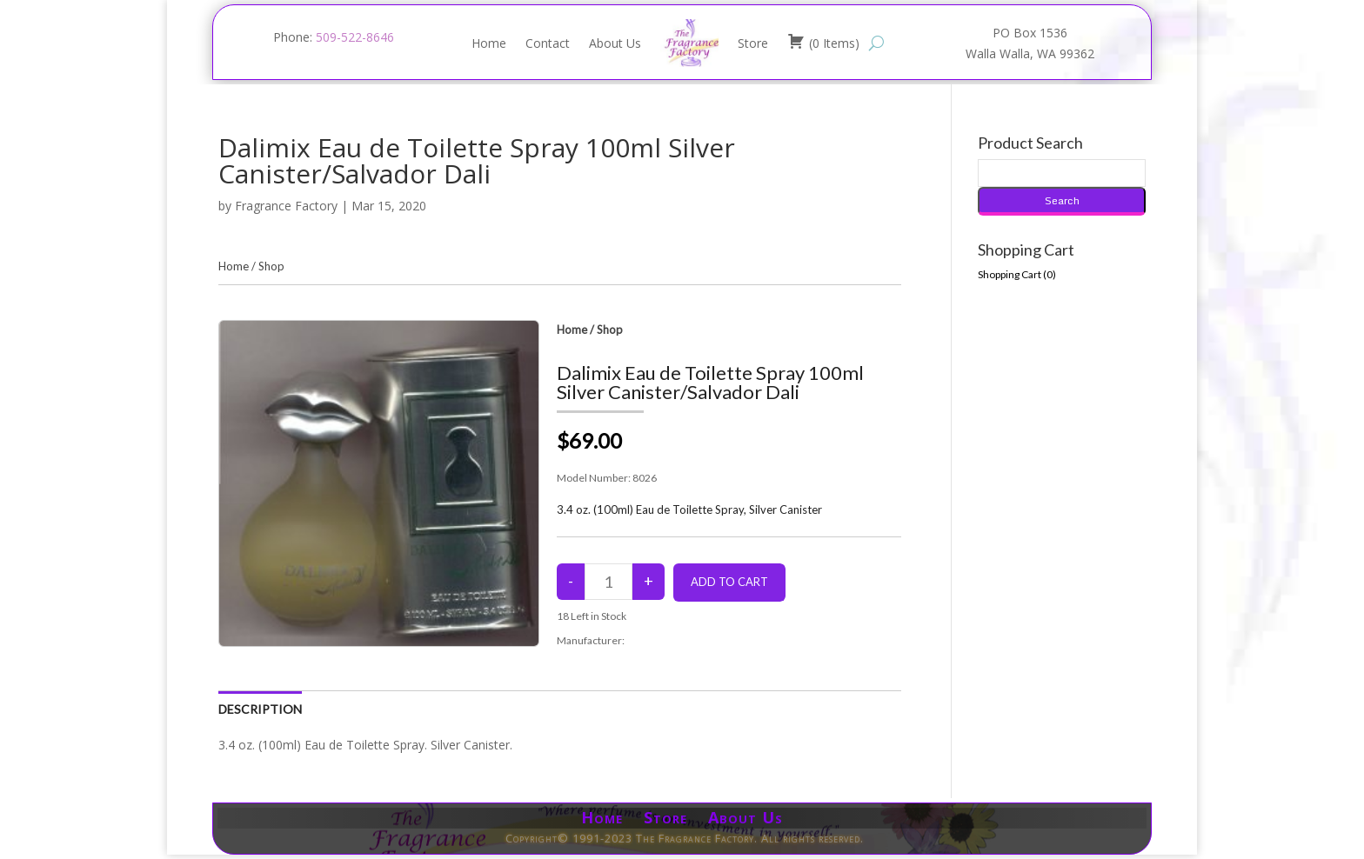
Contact (547, 43)
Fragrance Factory (286, 205)
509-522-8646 (355, 37)
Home (488, 43)
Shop (271, 266)
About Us (615, 43)
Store (753, 43)
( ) (823, 41)
